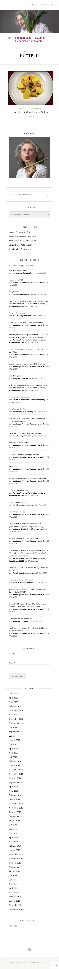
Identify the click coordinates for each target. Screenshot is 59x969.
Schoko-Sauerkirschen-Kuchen (22, 240)
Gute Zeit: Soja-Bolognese (18, 490)
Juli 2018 (13, 727)
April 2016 (13, 748)
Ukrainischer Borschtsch (20, 249)
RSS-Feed (13, 925)
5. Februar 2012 (30, 116)
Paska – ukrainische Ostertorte (22, 236)
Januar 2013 (14, 850)
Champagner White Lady (18, 502)
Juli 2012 (13, 875)
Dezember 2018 (16, 719)
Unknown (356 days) (20, 378)
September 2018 (16, 723)
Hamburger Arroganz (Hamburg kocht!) (28, 325)
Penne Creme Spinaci (17, 512)
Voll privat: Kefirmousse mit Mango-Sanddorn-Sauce (28, 385)
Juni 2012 (13, 879)
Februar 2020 (15, 706)
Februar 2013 (15, 845)
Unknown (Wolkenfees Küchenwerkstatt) (29, 400)
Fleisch (22, 108)
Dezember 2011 (16, 905)
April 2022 (13, 697)
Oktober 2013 (15, 812)
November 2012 (16, 858)
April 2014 (13, 786)
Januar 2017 (14, 740)
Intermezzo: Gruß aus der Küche (20, 618)
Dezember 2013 (16, 803)
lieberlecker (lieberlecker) (23, 294)
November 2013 (16, 807)
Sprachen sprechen (16, 376)
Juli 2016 (13, 744)
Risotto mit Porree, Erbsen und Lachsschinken (26, 322)
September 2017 (16, 731)
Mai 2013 (13, 833)
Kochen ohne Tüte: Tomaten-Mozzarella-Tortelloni (27, 478)
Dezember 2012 (16, 854)
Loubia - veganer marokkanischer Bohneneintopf (27, 364)
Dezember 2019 (16, 710)
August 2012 (14, 871)
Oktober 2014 (15, 778)
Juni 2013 (13, 829)
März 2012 (13, 892)
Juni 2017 (13, 735)
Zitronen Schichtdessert (18, 313)
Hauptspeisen (35, 108)
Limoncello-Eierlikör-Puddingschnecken (24, 454)
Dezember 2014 (16, 769)
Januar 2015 (14, 765)
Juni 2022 (13, 693)
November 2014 (16, 774)
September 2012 (16, 867)
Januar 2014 (14, 799)
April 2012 (13, 888)
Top (54, 965)
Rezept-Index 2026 (16, 280)
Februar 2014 (15, 795)
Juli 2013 (13, 824)
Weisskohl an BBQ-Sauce (18, 270)
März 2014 (13, 790)
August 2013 (14, 820)
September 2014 (16, 782)
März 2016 (13, 752)
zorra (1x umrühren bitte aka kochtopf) (28, 282)
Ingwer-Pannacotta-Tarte (20, 232)
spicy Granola (14, 292)
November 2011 (16, 909)
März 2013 (13, 841)
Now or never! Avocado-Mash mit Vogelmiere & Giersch (29, 301)
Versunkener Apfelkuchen (20, 244)
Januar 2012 (14, 900)
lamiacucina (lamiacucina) (23, 273)
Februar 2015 (15, 761)
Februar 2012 (15, 896)
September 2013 (16, 816)
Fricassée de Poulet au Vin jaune (21, 580)
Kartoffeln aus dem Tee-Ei (18, 409)
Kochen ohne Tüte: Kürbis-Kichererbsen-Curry (26, 538)
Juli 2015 (13, 757)
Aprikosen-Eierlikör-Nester (19, 397)
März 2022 (13, 702)
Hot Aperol (13, 466)
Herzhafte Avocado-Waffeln (19, 442)
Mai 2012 (13, 884)
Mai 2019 (13, 714)
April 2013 (13, 837)
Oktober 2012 (15, 862)
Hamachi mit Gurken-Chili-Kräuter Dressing (25, 433)
